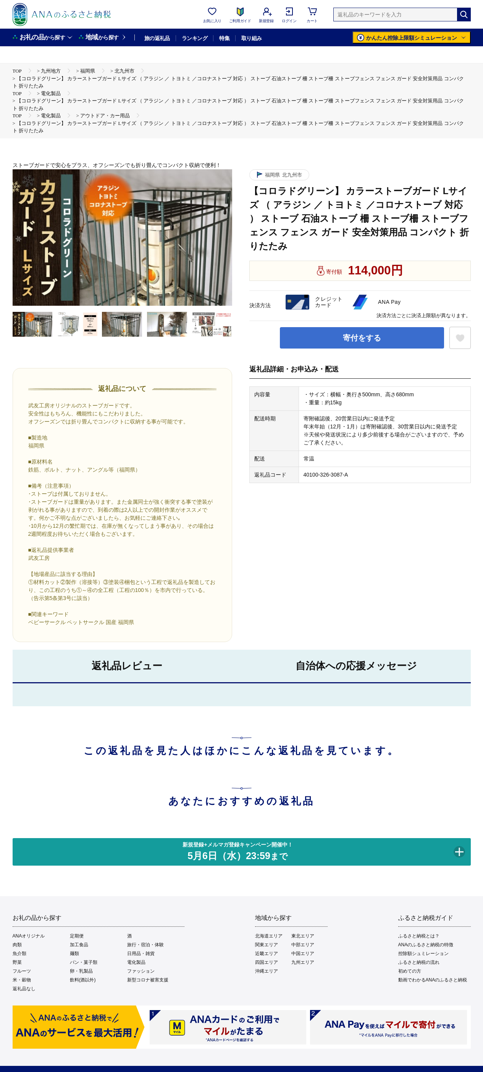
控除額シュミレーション (423, 953)
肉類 (17, 944)
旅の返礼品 (157, 38)
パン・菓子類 (83, 962)
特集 (224, 38)
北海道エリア (269, 936)
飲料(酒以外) (83, 980)
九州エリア (302, 962)
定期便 (77, 936)
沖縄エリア (266, 971)
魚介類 (19, 953)
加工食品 (79, 944)
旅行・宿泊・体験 (145, 944)
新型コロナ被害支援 (147, 980)
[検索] (464, 14)
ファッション (141, 971)
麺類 (74, 953)
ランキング (194, 38)
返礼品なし (24, 988)
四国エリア (266, 962)
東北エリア (302, 936)
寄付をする (362, 338)
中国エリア (302, 953)
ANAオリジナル (29, 936)
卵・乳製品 (81, 971)
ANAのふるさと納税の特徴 (426, 944)
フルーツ (22, 971)
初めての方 (409, 971)
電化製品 (136, 962)
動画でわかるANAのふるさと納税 (432, 980)
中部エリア (302, 944)
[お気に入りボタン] (460, 338)
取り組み (251, 38)
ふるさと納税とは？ (418, 936)
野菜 (17, 962)
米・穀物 (22, 980)
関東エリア (266, 944)
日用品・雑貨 (141, 953)
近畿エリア (266, 953)
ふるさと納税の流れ (418, 962)
